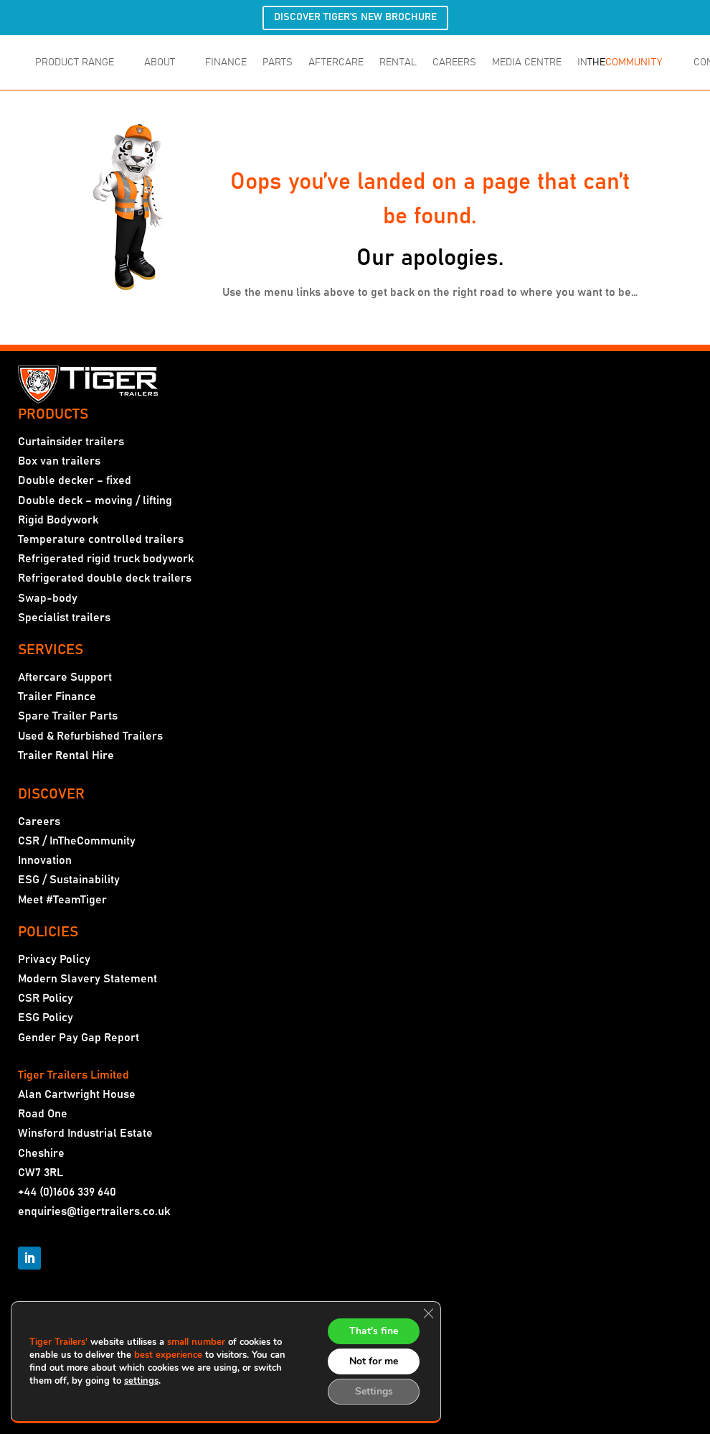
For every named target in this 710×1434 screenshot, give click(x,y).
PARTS (277, 62)
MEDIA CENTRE (527, 62)
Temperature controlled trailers (101, 539)
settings (141, 1380)
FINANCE (226, 62)
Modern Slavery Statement (87, 978)
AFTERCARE (336, 62)
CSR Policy (45, 998)
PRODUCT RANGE (74, 62)
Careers (39, 821)
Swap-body (47, 598)
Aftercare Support (65, 677)
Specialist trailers (64, 617)
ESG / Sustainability (69, 879)
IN (619, 62)
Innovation (45, 860)
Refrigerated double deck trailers (104, 578)
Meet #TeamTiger (62, 899)
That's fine (373, 1331)
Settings (374, 1391)
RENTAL (398, 62)
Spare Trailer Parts (68, 716)
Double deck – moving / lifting (95, 500)
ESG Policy (45, 1017)
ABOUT (159, 62)
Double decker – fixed (74, 480)
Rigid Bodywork (58, 520)
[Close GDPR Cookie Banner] (428, 1313)
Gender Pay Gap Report (78, 1037)
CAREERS (454, 62)
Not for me (373, 1361)
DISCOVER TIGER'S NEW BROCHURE (355, 17)
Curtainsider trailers (71, 441)
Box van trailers (59, 461)
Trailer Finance (57, 696)
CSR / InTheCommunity (77, 841)
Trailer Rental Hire (66, 755)
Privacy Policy (54, 959)
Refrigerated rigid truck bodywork (106, 558)
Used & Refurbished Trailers (90, 736)
